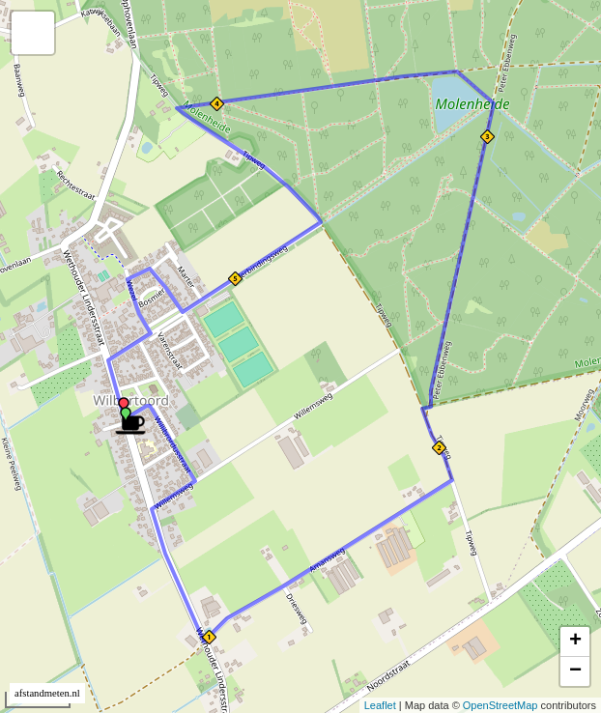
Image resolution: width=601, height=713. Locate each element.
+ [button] (575, 641)
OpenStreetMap (500, 705)
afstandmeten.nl (47, 693)
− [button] (575, 671)
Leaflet (380, 705)
